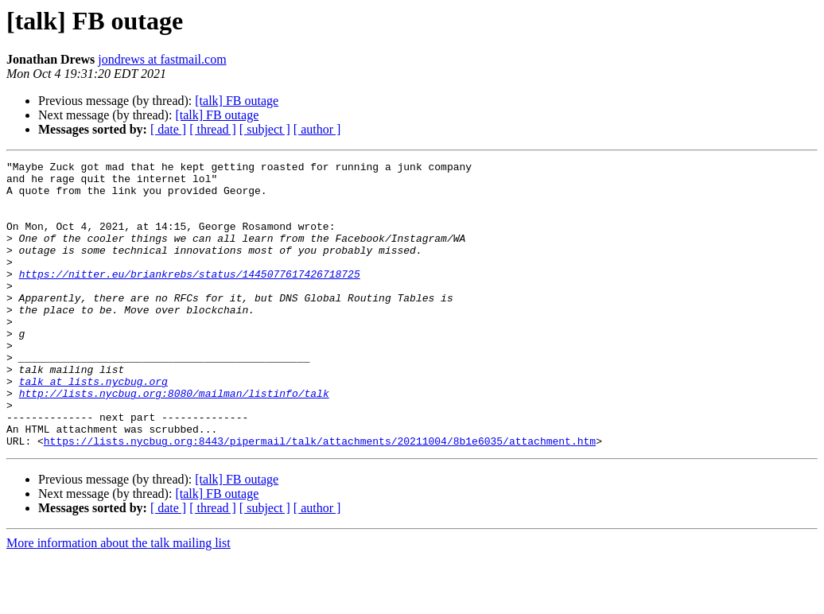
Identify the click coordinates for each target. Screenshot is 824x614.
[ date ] (168, 129)
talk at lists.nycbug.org (93, 426)
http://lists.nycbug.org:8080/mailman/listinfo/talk (174, 440)
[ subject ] (264, 129)
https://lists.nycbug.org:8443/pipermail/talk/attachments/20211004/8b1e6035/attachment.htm (320, 498)
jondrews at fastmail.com (162, 59)
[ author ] (317, 129)
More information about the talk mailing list (118, 600)
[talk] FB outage (236, 100)
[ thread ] (212, 129)
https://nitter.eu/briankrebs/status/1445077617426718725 (189, 297)
